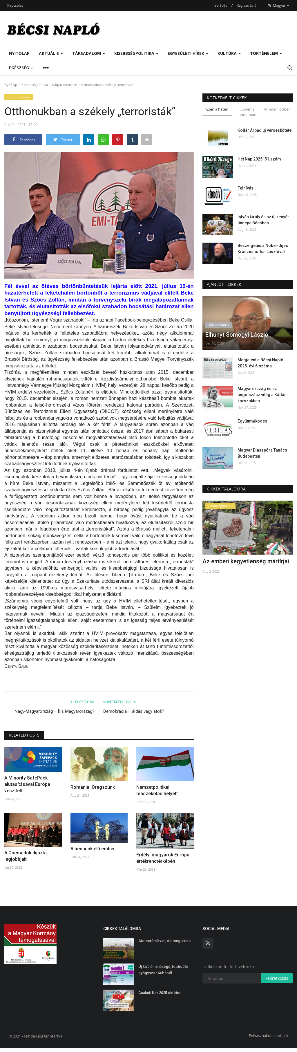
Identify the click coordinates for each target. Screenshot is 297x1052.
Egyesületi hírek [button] (188, 53)
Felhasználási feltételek (268, 1035)
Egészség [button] (21, 68)
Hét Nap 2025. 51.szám (259, 159)
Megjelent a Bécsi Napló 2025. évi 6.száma (260, 363)
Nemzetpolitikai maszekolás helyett (157, 790)
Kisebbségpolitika (34, 84)
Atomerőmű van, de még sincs (164, 941)
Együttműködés (252, 421)
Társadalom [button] (88, 53)
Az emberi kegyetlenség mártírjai (245, 561)
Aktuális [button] (51, 53)
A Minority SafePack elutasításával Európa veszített (27, 784)
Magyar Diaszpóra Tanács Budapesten (262, 453)
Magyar (279, 5)
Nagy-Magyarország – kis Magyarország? (54, 711)
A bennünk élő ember (92, 848)
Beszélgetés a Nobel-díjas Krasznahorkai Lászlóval (263, 248)
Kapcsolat (15, 5)
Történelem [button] (266, 53)
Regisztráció (246, 5)
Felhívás (245, 188)
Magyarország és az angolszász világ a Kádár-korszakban (263, 394)
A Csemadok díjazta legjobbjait (25, 856)
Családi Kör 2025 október (160, 992)
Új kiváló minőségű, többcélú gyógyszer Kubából (163, 969)
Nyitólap (19, 53)
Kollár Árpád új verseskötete (264, 130)
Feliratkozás (276, 978)
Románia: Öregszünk (92, 787)
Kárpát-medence (64, 84)
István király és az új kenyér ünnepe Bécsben (263, 219)
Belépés (220, 5)
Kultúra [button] (229, 53)
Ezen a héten (217, 109)
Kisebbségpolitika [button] (136, 53)
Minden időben (277, 109)
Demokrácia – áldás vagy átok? (133, 711)
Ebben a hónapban (247, 112)
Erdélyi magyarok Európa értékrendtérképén (162, 858)
